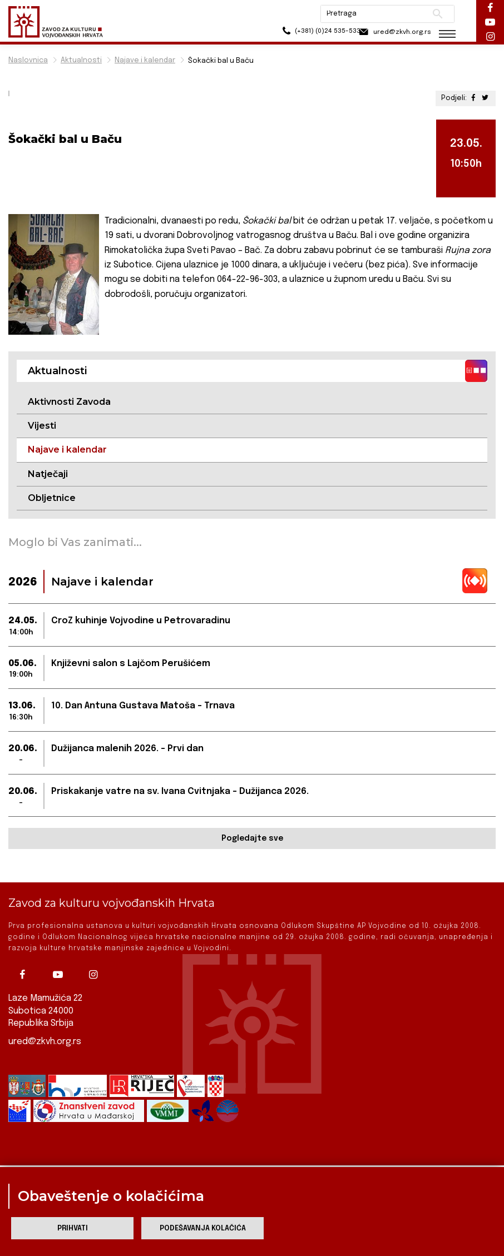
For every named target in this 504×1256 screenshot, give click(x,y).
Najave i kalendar (145, 60)
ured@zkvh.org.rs (45, 1041)
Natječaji (48, 474)
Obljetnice (52, 498)
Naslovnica (28, 60)
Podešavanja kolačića (203, 1228)
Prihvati (72, 1228)
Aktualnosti (81, 60)
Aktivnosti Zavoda (69, 401)
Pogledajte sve (252, 839)
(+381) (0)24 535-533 (309, 33)
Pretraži (437, 14)
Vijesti (42, 425)
